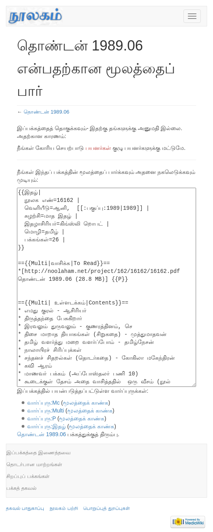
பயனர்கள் (98, 148)
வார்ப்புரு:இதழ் (46, 426)
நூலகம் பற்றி (64, 508)
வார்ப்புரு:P (41, 418)
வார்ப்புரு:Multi (45, 410)
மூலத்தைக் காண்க (85, 402)
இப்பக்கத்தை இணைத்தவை (38, 452)
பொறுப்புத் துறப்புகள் (106, 508)
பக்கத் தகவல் (21, 488)
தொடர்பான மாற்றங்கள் (34, 464)
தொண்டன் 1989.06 (46, 112)
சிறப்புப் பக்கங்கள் (28, 476)
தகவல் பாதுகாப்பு (25, 508)
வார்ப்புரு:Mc (43, 402)
